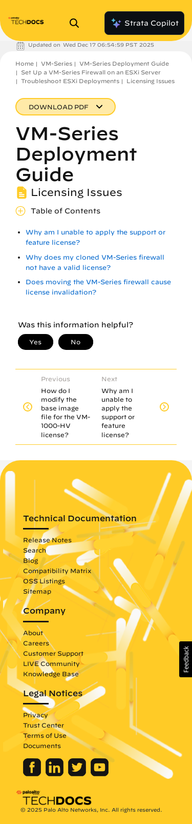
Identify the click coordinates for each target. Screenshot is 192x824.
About (33, 632)
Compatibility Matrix (57, 570)
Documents (42, 745)
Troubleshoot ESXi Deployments (70, 80)
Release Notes (47, 539)
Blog (30, 560)
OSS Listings (44, 580)
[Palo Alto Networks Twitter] (78, 774)
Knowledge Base (51, 673)
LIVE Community (51, 663)
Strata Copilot (144, 23)
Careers (36, 642)
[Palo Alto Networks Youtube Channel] (100, 774)
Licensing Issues (150, 80)
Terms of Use (45, 735)
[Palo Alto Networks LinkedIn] (56, 774)
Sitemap (37, 591)
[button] (185, 659)
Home (24, 63)
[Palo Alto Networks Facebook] (33, 774)
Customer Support (53, 653)
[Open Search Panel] (77, 23)
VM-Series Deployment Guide (124, 63)
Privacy (35, 714)
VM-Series (56, 63)
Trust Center (43, 725)
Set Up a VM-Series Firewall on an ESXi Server (91, 72)
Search (34, 550)
